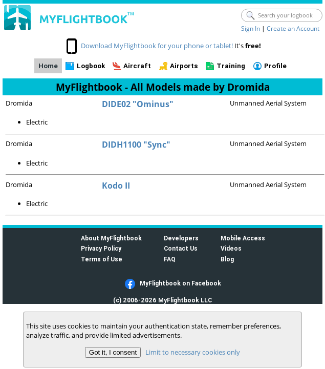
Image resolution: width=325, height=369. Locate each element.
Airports (184, 65)
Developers (181, 238)
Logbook (91, 65)
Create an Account (293, 28)
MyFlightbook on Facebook (180, 283)
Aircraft (137, 65)
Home (48, 65)
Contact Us (181, 248)
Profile (275, 65)
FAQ (170, 259)
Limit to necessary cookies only (192, 352)
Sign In (250, 28)
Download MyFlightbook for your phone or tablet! (157, 45)
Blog (227, 259)
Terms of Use (101, 259)
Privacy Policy (101, 248)
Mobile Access (243, 238)
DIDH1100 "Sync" (136, 144)
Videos (231, 248)
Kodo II (116, 185)
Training (230, 65)
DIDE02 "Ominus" (138, 104)
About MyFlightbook (111, 238)
